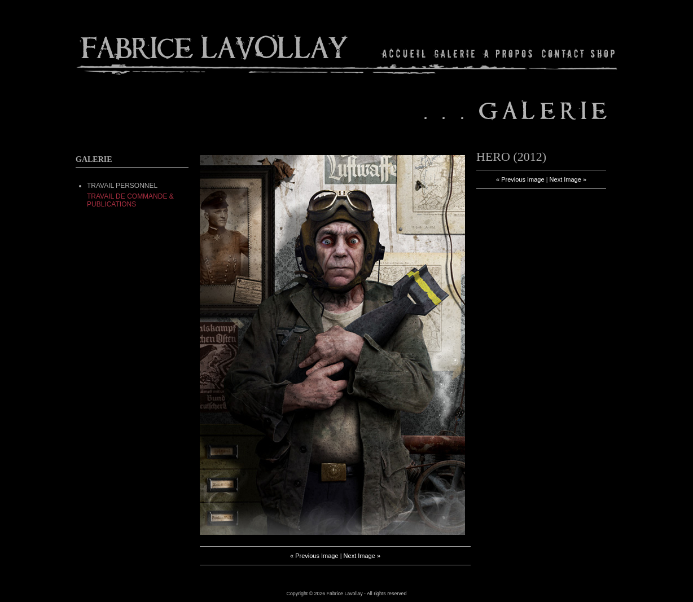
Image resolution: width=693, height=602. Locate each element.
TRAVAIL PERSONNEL (122, 186)
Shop (601, 53)
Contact (563, 53)
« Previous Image (314, 555)
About (508, 53)
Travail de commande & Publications (130, 200)
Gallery (454, 53)
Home (404, 53)
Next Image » (362, 555)
